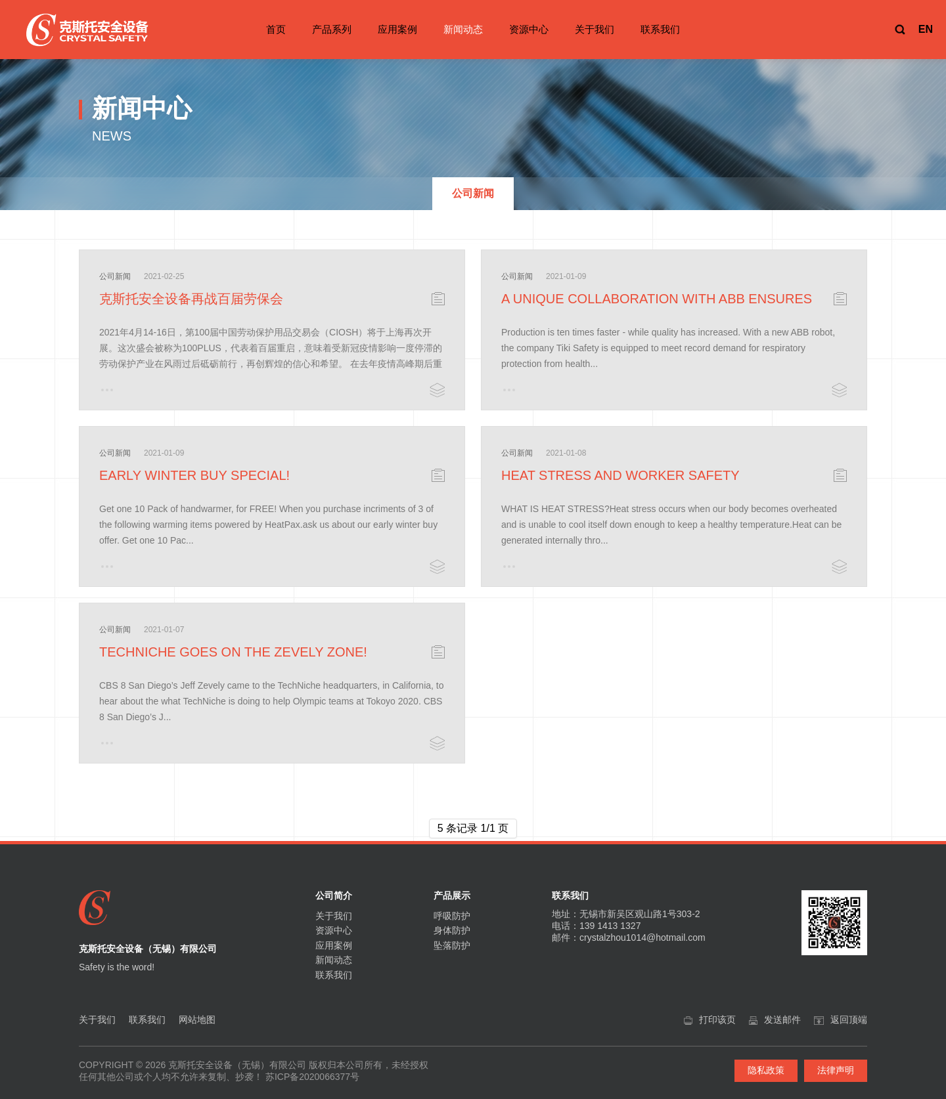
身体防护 (452, 930)
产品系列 (331, 29)
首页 (276, 29)
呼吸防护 (452, 916)
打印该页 (717, 1019)
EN (925, 29)
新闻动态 (463, 29)
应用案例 (397, 29)
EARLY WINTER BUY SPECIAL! (194, 475)
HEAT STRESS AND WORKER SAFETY (620, 475)
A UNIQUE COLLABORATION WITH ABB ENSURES (656, 298)
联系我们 (660, 29)
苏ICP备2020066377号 (312, 1076)
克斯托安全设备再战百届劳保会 (191, 298)
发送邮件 (782, 1019)
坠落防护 (452, 945)
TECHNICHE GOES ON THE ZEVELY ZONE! (233, 652)
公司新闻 (115, 276)
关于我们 (594, 29)
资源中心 (529, 29)
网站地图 (197, 1019)
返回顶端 (848, 1019)
